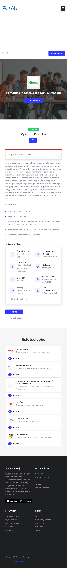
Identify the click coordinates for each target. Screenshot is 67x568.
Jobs (37, 481)
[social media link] (60, 557)
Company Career (43, 520)
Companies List (42, 477)
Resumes (9, 530)
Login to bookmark (33, 140)
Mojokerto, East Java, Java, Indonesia (24, 268)
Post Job (9, 527)
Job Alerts (39, 484)
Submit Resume (42, 487)
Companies (40, 474)
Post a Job (57, 53)
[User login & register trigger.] (7, 53)
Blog (37, 516)
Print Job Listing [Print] (14, 318)
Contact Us (40, 523)
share (14, 312)
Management (48, 267)
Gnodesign (19, 561)
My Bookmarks (12, 520)
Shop (37, 530)
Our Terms (39, 527)
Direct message (33, 100)
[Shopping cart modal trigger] (3, 53)
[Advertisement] (33, 29)
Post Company (12, 523)
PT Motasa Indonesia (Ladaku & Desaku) (33, 93)
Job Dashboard (12, 516)
